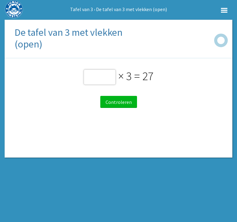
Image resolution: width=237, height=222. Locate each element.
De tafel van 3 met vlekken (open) (131, 9)
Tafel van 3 (81, 9)
